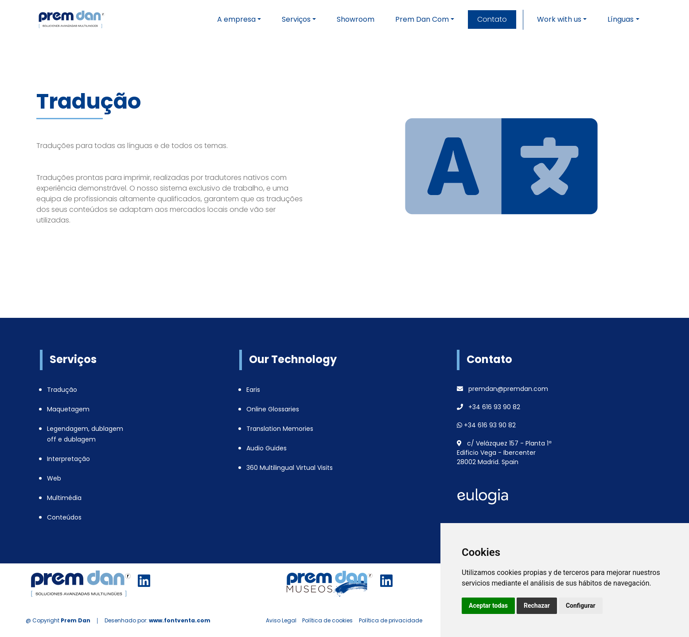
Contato (492, 19)
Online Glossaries (272, 409)
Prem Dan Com (422, 19)
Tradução (62, 389)
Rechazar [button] (537, 605)
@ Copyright (58, 620)
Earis (253, 389)
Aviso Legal (281, 620)
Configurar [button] (581, 605)
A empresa (236, 19)
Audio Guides (266, 448)
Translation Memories (279, 428)
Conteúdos (64, 517)
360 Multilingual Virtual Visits (289, 467)
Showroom (355, 19)
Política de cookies (327, 620)
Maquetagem (68, 409)
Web (54, 478)
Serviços (296, 19)
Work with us (559, 19)
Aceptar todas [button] (488, 605)
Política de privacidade (390, 620)
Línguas (620, 19)
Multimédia (64, 497)
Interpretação (68, 458)
